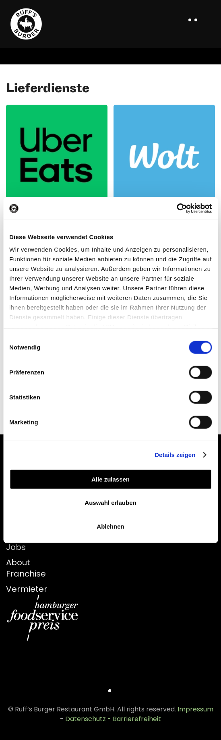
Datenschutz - (89, 718)
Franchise (26, 573)
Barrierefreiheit (137, 718)
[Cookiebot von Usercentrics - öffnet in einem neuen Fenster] (176, 208)
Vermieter (26, 589)
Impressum (195, 709)
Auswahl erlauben (110, 502)
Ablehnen (110, 526)
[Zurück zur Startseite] (26, 24)
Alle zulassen (110, 478)
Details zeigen (175, 454)
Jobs (16, 547)
